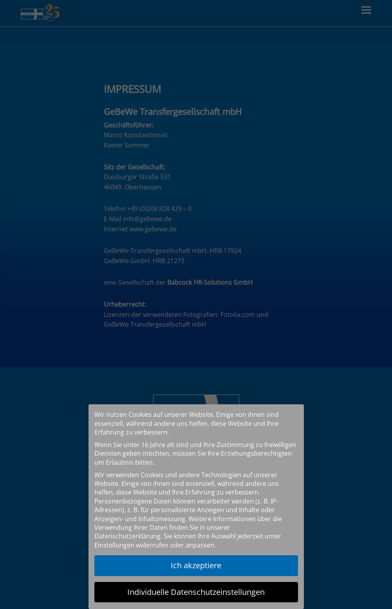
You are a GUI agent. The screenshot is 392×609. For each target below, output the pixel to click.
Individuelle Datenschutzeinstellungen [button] (196, 592)
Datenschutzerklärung (127, 536)
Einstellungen (114, 545)
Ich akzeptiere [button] (196, 565)
